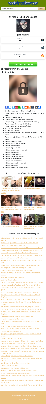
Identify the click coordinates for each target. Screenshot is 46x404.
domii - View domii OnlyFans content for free (15, 363)
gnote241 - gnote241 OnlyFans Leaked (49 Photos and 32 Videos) (22, 282)
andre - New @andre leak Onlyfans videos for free (17, 270)
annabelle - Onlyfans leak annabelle (12, 277)
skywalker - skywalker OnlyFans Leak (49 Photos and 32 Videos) (22, 385)
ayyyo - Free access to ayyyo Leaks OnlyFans (15, 373)
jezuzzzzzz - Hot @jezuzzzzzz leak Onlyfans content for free (21, 299)
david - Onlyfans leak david (9, 365)
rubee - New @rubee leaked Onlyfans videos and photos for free (21, 250)
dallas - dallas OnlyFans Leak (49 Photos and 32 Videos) (19, 343)
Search (41, 8)
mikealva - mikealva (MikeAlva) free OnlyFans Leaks (17, 316)
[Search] (19, 8)
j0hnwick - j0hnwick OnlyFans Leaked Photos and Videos (19, 370)
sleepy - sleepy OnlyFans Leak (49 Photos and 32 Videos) (19, 243)
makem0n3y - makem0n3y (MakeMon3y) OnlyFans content (19, 253)
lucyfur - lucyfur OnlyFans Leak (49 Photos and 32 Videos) (19, 292)
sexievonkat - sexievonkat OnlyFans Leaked (15, 258)
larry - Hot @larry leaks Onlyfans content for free (16, 326)
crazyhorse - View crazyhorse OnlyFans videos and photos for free (22, 309)
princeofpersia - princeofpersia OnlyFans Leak (16, 268)
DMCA (26, 399)
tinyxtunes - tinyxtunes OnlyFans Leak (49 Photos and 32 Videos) (22, 248)
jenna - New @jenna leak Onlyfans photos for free (17, 356)
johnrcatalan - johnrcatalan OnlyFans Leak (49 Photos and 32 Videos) (23, 348)
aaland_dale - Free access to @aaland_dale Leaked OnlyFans (20, 265)
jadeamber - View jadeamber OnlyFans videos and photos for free (22, 341)
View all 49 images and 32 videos (23, 64)
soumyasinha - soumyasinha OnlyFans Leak (15, 368)
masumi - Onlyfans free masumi (11, 331)
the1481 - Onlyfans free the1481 (11, 338)
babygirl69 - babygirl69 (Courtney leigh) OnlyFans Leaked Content (22, 255)
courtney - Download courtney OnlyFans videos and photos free (21, 346)
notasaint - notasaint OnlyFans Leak (12, 319)
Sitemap (20, 399)
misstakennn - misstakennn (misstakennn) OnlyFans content (20, 307)
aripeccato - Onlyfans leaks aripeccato (13, 245)
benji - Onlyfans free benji (9, 280)
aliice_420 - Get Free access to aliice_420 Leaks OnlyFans (20, 329)
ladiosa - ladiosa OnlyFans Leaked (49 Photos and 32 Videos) (21, 285)
